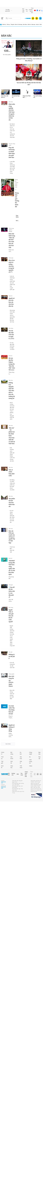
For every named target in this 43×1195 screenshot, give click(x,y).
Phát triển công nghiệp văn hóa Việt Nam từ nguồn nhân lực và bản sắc (12, 112)
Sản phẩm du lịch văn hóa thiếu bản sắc (12, 502)
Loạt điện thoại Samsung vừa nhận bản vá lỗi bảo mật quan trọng (12, 167)
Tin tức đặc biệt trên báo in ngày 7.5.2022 (12, 346)
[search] (13, 18)
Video (30, 766)
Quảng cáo (13, 774)
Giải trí (21, 762)
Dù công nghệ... (7, 54)
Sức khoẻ (11, 757)
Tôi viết (10, 652)
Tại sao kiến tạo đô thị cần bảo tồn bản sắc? (29, 83)
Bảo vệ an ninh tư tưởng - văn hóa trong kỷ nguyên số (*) (12, 266)
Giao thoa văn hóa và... (4, 96)
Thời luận (11, 258)
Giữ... (7, 50)
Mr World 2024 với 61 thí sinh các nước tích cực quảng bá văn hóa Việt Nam (12, 130)
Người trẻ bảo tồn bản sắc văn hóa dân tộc (12, 302)
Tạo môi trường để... (38, 96)
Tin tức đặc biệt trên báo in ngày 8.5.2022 (11, 334)
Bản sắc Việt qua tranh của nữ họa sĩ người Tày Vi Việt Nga (12, 537)
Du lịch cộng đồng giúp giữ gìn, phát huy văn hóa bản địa (12, 516)
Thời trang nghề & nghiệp (11, 230)
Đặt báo (9, 774)
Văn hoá (21, 757)
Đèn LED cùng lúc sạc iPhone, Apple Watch (11, 681)
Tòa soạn (22, 774)
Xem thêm (8, 744)
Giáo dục (33, 24)
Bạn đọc (40, 753)
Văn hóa (41, 24)
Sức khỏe (25, 24)
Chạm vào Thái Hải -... (26, 96)
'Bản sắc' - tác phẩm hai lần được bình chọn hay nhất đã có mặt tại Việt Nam (12, 435)
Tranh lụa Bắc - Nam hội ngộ (12, 549)
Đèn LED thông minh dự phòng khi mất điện (12, 694)
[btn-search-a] (7, 18)
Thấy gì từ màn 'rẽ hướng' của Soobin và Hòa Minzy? (29, 60)
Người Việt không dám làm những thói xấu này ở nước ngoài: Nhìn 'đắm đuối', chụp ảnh (12, 635)
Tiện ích (26, 10)
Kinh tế (16, 24)
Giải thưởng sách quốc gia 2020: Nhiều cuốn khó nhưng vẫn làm (12, 454)
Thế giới (12, 24)
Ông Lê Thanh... (11, 716)
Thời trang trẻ (30, 761)
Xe (30, 757)
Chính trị (4, 24)
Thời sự (8, 24)
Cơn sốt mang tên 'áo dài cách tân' (12, 665)
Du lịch (37, 24)
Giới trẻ (29, 24)
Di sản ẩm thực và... (16, 96)
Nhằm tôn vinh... (11, 250)
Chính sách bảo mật (26, 774)
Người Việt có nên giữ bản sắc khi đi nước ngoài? (11, 615)
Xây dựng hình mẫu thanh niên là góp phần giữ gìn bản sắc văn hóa (12, 316)
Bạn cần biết (23, 10)
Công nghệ (11, 674)
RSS (18, 774)
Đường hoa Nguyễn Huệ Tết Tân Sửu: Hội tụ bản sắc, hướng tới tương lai (12, 390)
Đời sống (20, 24)
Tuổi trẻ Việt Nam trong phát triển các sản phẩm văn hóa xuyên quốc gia (12, 283)
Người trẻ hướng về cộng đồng (12, 728)
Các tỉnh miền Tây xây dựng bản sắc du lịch (12, 710)
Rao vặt (40, 757)
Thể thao (21, 766)
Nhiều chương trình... (11, 735)
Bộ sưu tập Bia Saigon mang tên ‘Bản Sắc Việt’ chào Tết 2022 (12, 364)
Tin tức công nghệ (12, 144)
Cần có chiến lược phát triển (12, 473)
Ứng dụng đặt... (11, 577)
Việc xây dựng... (11, 600)
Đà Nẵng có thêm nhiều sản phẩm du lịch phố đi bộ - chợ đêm (12, 484)
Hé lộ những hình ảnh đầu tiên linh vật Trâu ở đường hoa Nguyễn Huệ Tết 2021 (12, 411)
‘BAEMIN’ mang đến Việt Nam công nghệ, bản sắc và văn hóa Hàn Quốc (12, 567)
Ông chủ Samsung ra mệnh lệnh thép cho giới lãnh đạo (12, 152)
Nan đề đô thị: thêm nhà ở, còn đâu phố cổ (12, 592)
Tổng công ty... (11, 373)
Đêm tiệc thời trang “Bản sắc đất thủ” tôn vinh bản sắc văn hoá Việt (12, 240)
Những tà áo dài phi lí (12, 656)
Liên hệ (30, 10)
